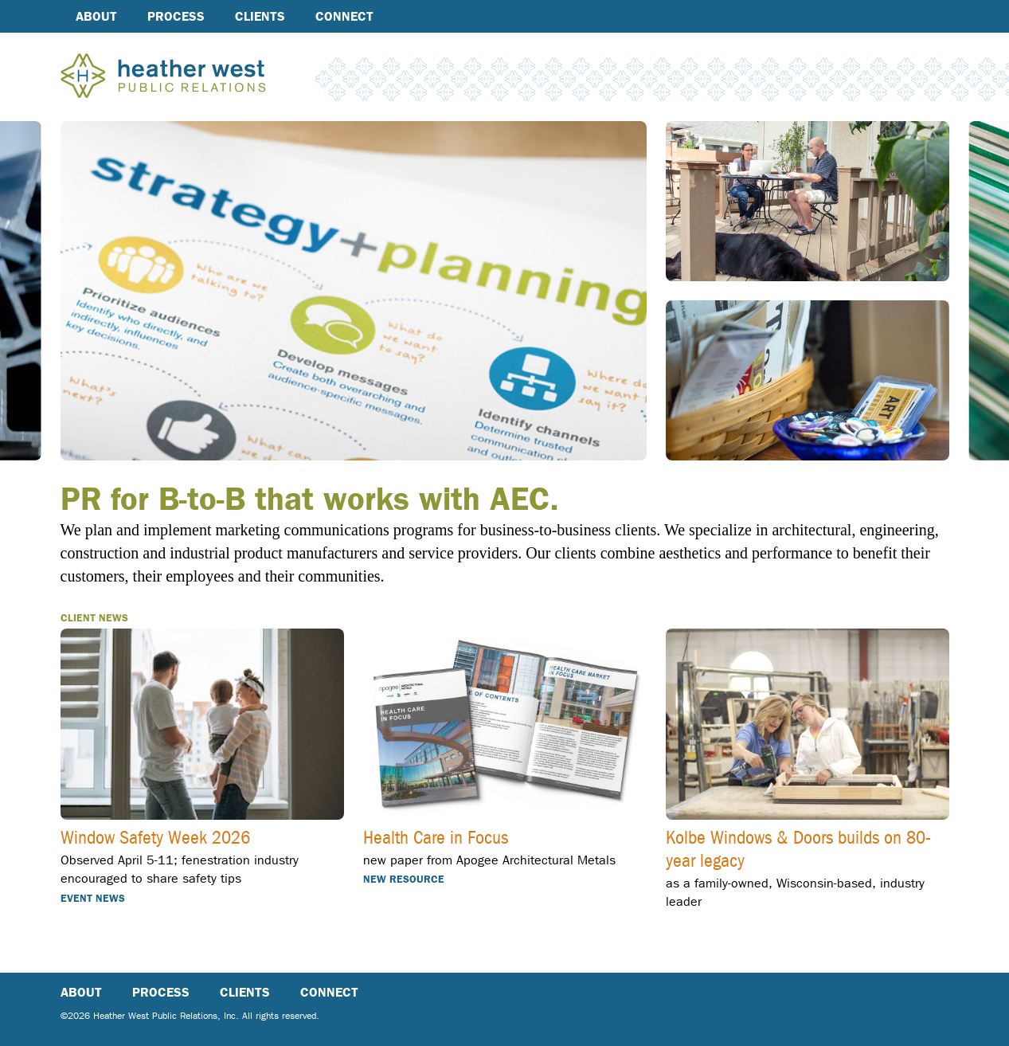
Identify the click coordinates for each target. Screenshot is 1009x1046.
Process (176, 16)
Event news (93, 898)
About (96, 16)
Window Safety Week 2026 (155, 839)
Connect (344, 16)
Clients (260, 16)
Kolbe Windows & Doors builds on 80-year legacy (798, 850)
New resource (403, 879)
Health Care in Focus (435, 839)
